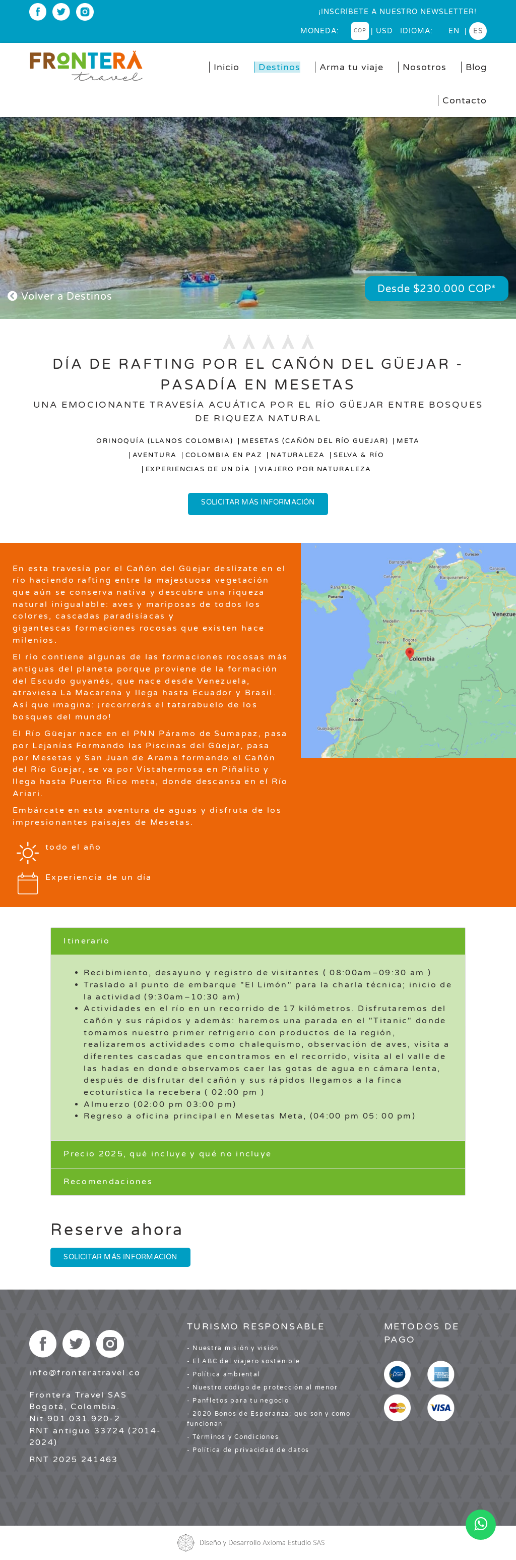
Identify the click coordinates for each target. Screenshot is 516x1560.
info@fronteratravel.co (85, 1373)
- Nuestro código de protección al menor (262, 1387)
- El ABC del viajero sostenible (243, 1361)
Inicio (226, 67)
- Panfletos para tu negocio (238, 1400)
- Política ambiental (224, 1374)
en (454, 31)
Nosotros (424, 67)
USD (384, 31)
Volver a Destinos (60, 297)
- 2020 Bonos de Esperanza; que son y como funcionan (269, 1418)
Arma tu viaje (351, 67)
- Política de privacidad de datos (248, 1450)
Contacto (464, 100)
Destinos (279, 67)
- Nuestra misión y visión (233, 1348)
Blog (476, 67)
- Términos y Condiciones (233, 1436)
